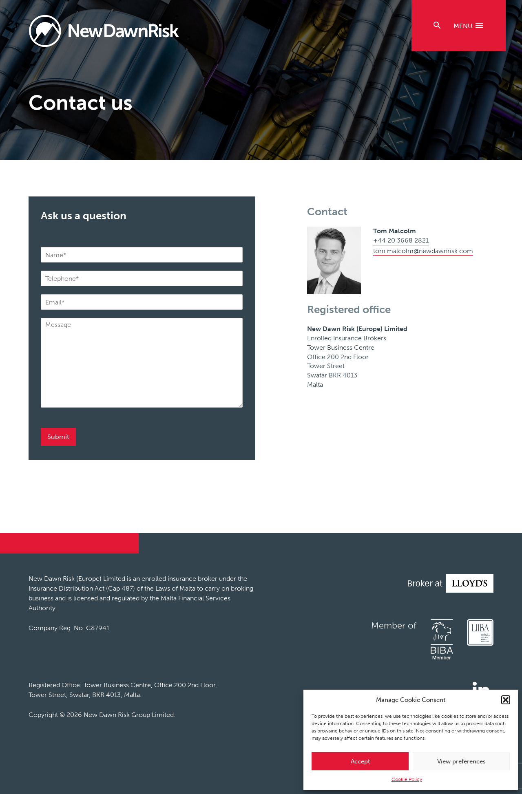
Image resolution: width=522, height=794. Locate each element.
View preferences (461, 761)
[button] (506, 700)
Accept (360, 761)
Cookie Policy (407, 779)
